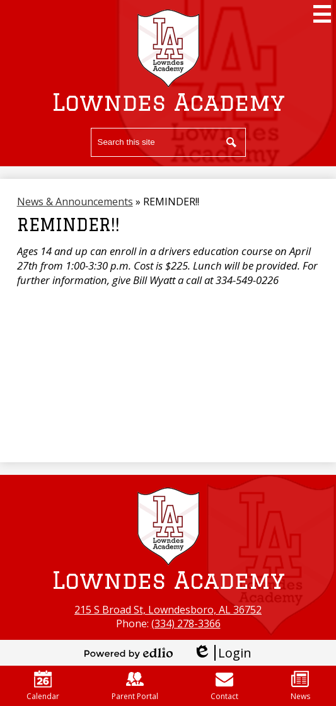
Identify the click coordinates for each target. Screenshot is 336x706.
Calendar (42, 686)
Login (222, 653)
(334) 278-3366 (186, 623)
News (300, 686)
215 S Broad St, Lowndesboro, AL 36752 (168, 610)
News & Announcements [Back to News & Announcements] (75, 201)
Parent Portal (135, 686)
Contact (224, 686)
